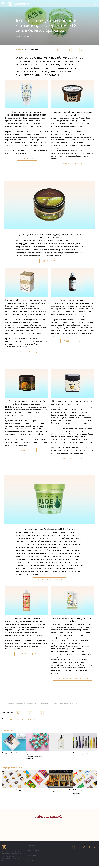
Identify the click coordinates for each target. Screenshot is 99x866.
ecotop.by (32, 654)
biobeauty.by (32, 352)
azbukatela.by (77, 164)
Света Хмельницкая (29, 49)
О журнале (31, 845)
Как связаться (32, 855)
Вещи (19, 36)
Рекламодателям (33, 850)
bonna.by (77, 341)
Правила (30, 860)
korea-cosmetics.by (55, 579)
